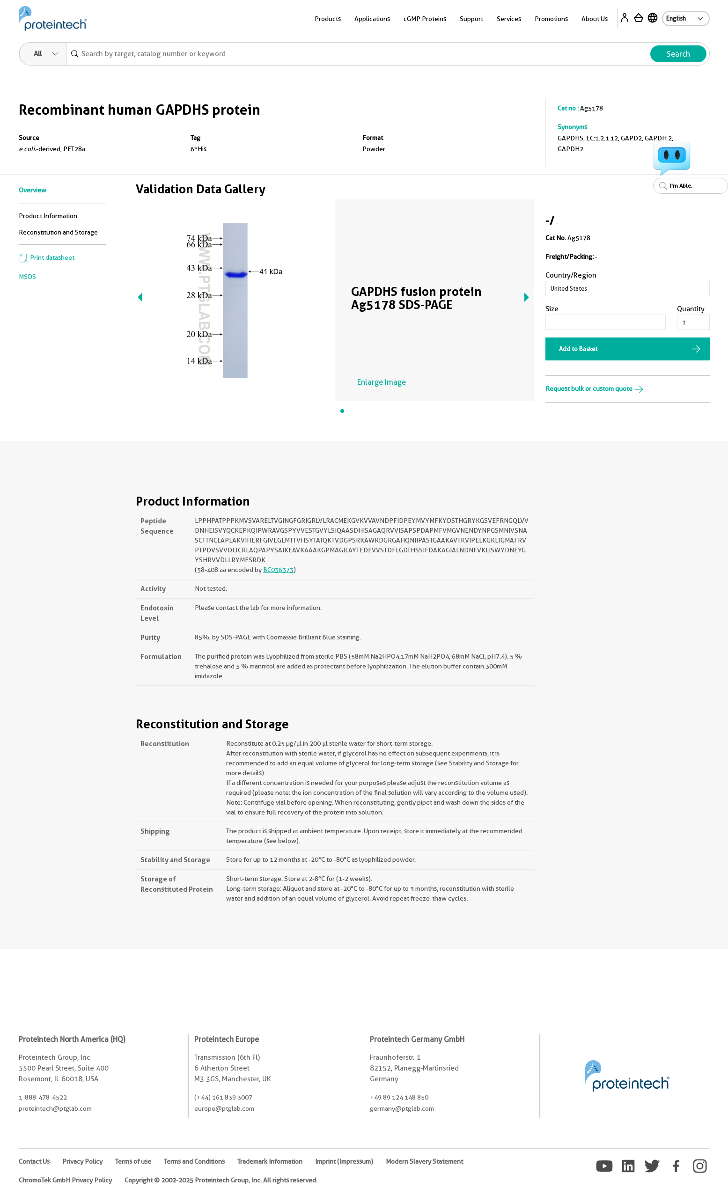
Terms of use (133, 1161)
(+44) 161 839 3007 (223, 1097)
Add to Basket (578, 348)
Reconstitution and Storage (58, 232)
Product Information (48, 216)
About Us (594, 18)
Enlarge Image (381, 382)
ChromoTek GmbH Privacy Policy (65, 1180)
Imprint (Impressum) (344, 1161)
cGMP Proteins (425, 18)
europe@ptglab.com (224, 1108)
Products (328, 18)
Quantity (691, 309)
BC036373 (278, 569)
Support (471, 18)
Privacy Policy (82, 1161)
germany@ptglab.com (402, 1108)
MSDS (27, 276)
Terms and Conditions (194, 1161)
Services (509, 18)
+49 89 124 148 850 (399, 1097)
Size (552, 309)
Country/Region (570, 275)
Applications (372, 18)
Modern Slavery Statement (424, 1161)
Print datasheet (46, 257)
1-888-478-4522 (43, 1097)
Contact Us (34, 1161)
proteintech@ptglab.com (55, 1108)
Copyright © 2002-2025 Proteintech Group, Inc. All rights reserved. (221, 1180)
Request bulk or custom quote (594, 388)
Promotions (551, 18)
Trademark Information (269, 1161)
